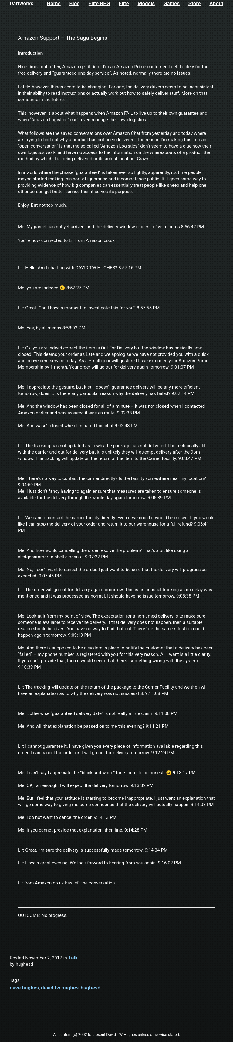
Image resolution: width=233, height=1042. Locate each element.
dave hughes (24, 988)
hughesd (91, 988)
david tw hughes (60, 988)
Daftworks (21, 3)
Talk (73, 958)
